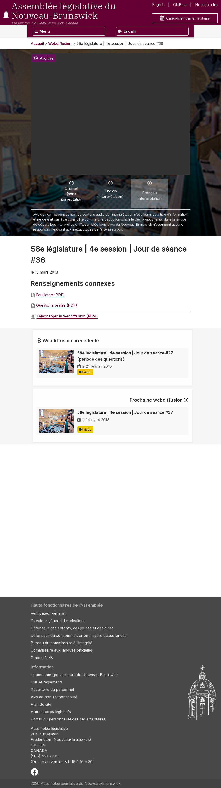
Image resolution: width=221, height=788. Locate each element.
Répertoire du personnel (52, 689)
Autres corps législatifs (51, 711)
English (158, 4)
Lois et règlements (47, 682)
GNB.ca (180, 4)
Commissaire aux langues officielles (62, 650)
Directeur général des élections (58, 620)
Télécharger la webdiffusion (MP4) (67, 316)
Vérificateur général (48, 613)
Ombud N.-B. (42, 657)
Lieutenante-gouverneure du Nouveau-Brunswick (74, 674)
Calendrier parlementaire (185, 18)
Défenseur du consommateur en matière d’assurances (78, 635)
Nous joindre (206, 4)
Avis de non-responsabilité (54, 697)
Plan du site (41, 704)
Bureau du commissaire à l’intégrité (61, 642)
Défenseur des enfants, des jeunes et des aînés (72, 628)
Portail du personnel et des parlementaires (68, 719)
